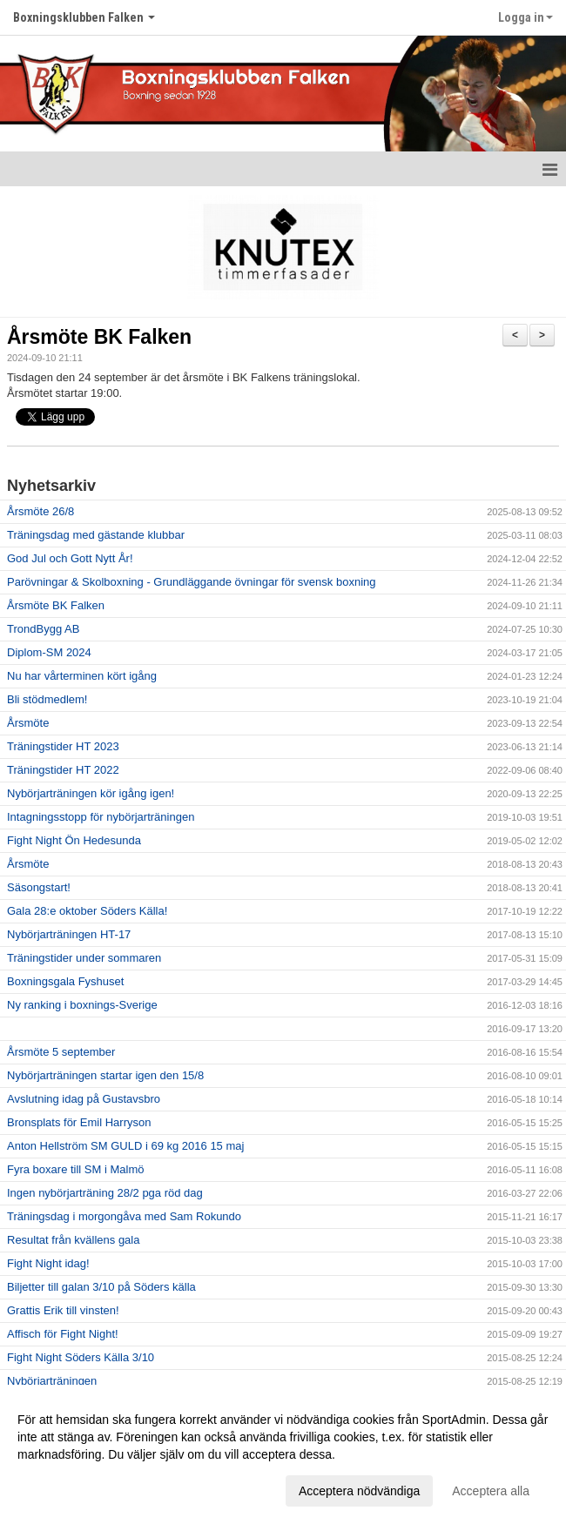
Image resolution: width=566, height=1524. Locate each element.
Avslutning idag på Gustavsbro (83, 1098)
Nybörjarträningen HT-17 (69, 934)
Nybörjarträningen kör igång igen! (90, 793)
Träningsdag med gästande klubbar (96, 534)
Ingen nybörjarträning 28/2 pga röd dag (105, 1192)
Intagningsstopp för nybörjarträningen (100, 816)
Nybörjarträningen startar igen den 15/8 (105, 1075)
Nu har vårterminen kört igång (82, 675)
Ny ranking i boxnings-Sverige (82, 1004)
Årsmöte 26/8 (40, 511)
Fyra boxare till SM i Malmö (75, 1169)
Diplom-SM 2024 (49, 652)
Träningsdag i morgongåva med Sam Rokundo (124, 1216)
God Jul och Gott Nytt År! (70, 558)
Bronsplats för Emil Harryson (79, 1122)
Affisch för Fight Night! (62, 1333)
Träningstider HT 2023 (63, 746)
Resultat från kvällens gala (73, 1239)
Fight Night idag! (48, 1263)
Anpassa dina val (64, 1488)
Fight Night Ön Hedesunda (74, 840)
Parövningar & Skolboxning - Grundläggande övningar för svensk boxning (191, 581)
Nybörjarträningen (52, 1380)
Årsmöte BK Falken (99, 337)
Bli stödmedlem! (47, 699)
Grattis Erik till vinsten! (63, 1310)
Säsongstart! (39, 887)
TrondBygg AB (43, 628)
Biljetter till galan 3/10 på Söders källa (101, 1286)
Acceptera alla (490, 1491)
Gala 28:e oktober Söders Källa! (87, 910)
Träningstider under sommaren (84, 957)
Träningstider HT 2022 (63, 769)
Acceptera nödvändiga (359, 1491)
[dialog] (283, 1454)
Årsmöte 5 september (61, 1051)
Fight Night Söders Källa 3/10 (80, 1357)
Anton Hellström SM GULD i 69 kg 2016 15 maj (125, 1145)
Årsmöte (28, 722)
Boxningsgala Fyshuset (65, 981)
